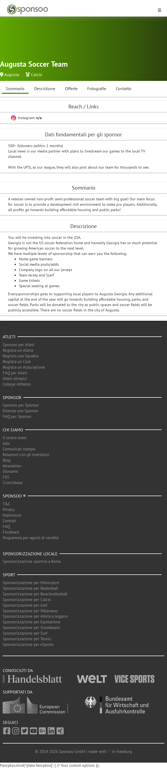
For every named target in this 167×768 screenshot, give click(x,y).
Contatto (123, 88)
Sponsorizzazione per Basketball (30, 588)
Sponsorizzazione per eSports (28, 644)
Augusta (11, 74)
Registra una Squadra (21, 355)
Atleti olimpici (15, 378)
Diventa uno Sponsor (20, 410)
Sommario (15, 88)
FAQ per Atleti (15, 372)
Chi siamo (13, 429)
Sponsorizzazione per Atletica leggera (35, 616)
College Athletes (17, 384)
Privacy (9, 509)
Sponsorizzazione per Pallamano (30, 610)
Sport (9, 574)
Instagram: (26, 117)
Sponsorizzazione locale (30, 553)
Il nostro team (14, 437)
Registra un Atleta (18, 350)
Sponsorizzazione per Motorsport (31, 582)
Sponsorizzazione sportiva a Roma (32, 561)
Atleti (9, 336)
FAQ (6, 526)
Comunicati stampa (19, 448)
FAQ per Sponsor (17, 416)
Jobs (6, 443)
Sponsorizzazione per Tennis (27, 638)
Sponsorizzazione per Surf (25, 633)
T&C (7, 503)
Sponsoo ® (14, 496)
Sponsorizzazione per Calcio (27, 599)
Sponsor (12, 397)
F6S (6, 476)
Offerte (71, 88)
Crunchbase (13, 482)
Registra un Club (17, 361)
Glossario (10, 471)
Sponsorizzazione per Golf (25, 605)
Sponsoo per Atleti (18, 344)
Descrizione (44, 88)
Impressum (12, 515)
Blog (7, 460)
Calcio (36, 74)
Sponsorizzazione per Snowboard (31, 627)
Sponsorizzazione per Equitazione (32, 621)
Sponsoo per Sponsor (21, 405)
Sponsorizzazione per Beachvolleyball (35, 593)
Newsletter (12, 465)
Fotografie (96, 88)
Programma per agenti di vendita (30, 537)
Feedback (11, 532)
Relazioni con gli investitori (26, 454)
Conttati (9, 520)
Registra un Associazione (24, 367)
